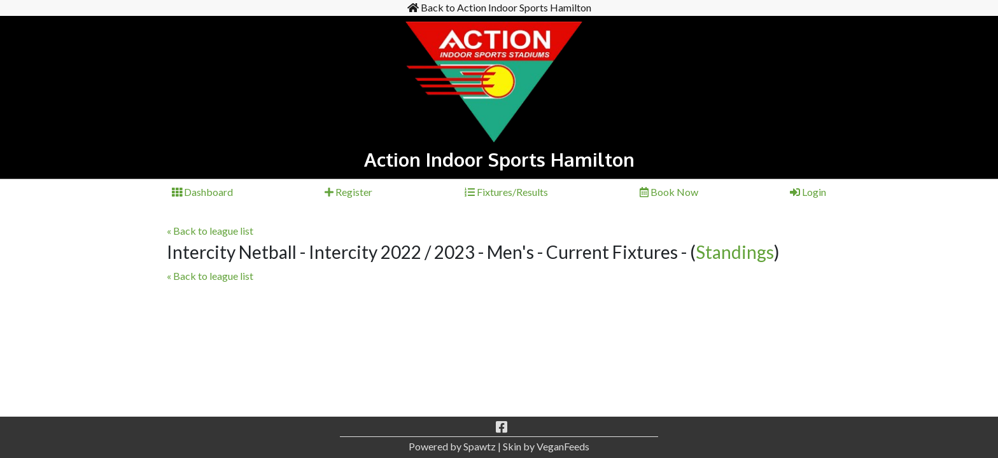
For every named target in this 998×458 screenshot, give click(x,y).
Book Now (669, 192)
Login (808, 192)
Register (348, 192)
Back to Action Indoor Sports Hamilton (499, 7)
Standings (735, 252)
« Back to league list (210, 231)
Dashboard (202, 192)
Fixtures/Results (506, 192)
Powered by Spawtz (452, 446)
